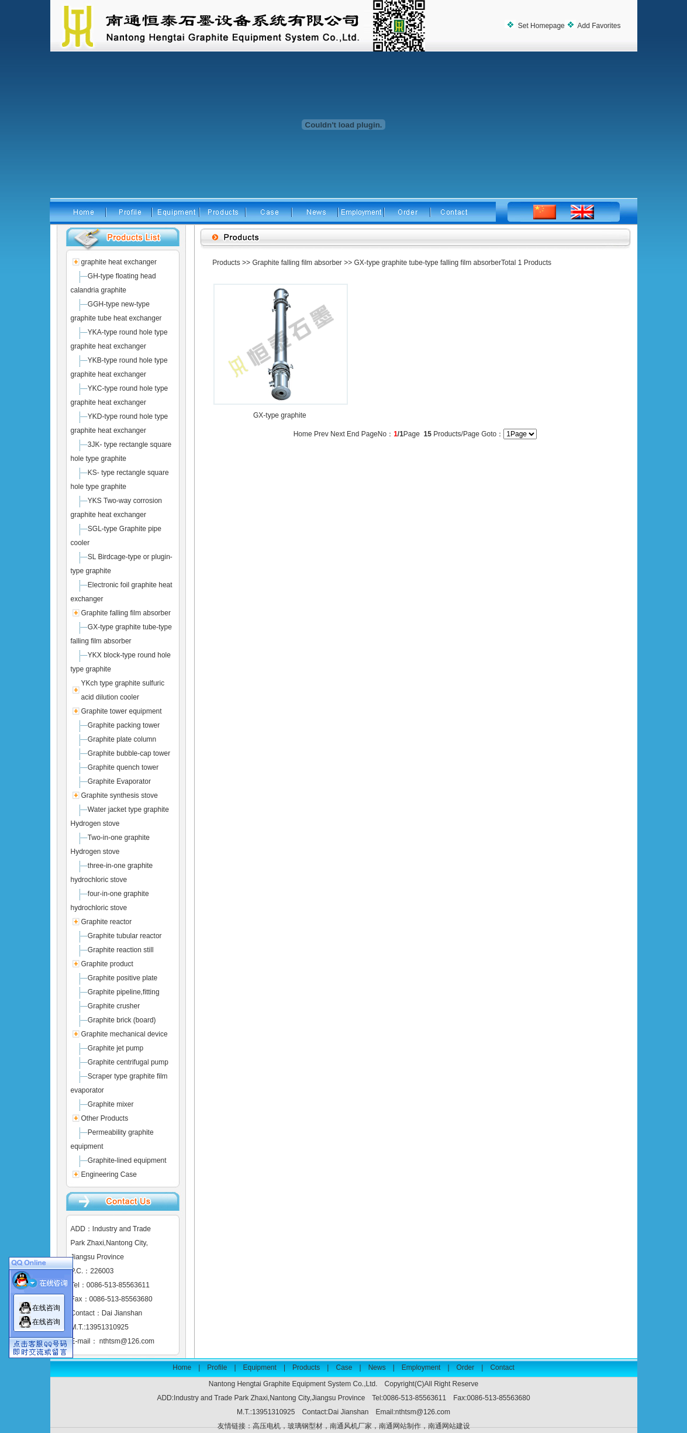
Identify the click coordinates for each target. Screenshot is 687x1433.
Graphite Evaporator (119, 781)
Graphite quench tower (123, 767)
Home (181, 1367)
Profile (217, 1367)
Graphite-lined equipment (127, 1160)
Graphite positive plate (122, 978)
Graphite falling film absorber (125, 613)
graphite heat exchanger (118, 262)
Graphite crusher (114, 1006)
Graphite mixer (111, 1104)
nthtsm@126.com (126, 1341)
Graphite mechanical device (124, 1034)
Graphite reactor (106, 922)
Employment (421, 1367)
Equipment (260, 1367)
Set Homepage (540, 26)
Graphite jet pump (115, 1048)
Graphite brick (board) (122, 1020)
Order (466, 1367)
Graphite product (107, 964)
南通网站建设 (449, 1426)
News (377, 1367)
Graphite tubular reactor (125, 936)
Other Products (104, 1118)
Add (598, 26)
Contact (502, 1367)
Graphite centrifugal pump (128, 1062)
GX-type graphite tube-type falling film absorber (427, 263)
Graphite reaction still (121, 950)
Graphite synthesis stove (119, 795)
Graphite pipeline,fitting (124, 992)
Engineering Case (108, 1174)
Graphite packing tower (124, 725)
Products (226, 263)
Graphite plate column (122, 739)
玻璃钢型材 (305, 1426)
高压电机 (267, 1426)
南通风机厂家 (351, 1426)
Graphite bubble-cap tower (129, 753)
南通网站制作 (400, 1426)
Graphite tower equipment (121, 711)
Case (344, 1367)
